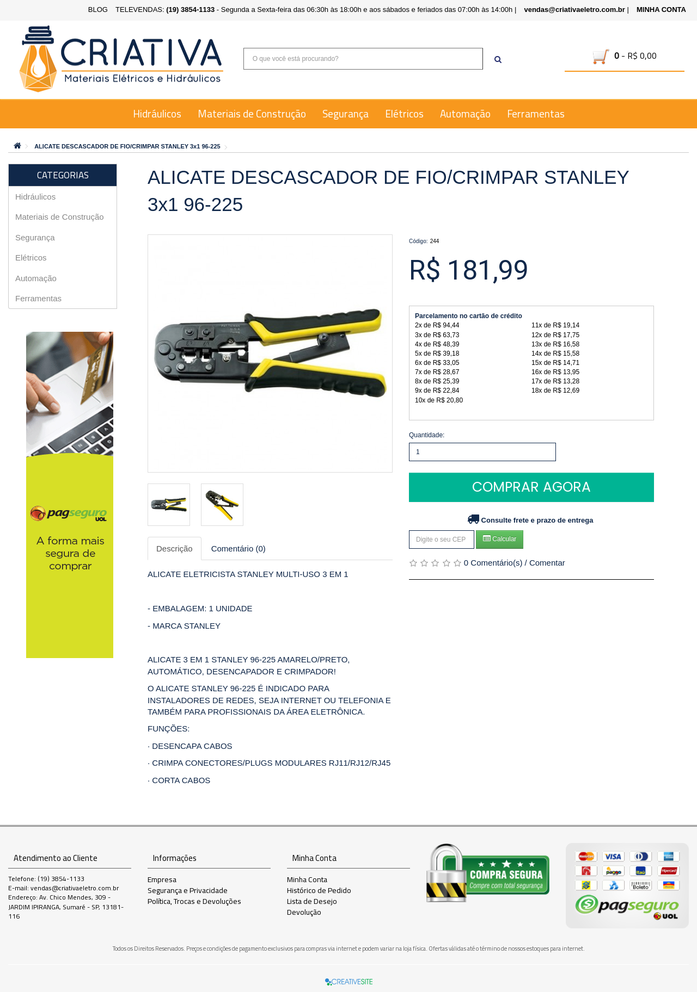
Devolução (304, 912)
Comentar (547, 562)
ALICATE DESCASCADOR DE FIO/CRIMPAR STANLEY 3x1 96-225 (127, 146)
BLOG (98, 9)
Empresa (162, 879)
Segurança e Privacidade (188, 890)
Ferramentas (536, 113)
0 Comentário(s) (493, 562)
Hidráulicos (157, 113)
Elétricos (404, 113)
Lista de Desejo (312, 901)
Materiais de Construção (252, 113)
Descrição (174, 548)
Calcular (499, 539)
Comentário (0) (238, 548)
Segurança (345, 113)
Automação (465, 113)
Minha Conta (307, 879)
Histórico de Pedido (319, 890)
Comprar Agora (531, 487)
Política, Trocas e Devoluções (194, 901)
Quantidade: (426, 435)
